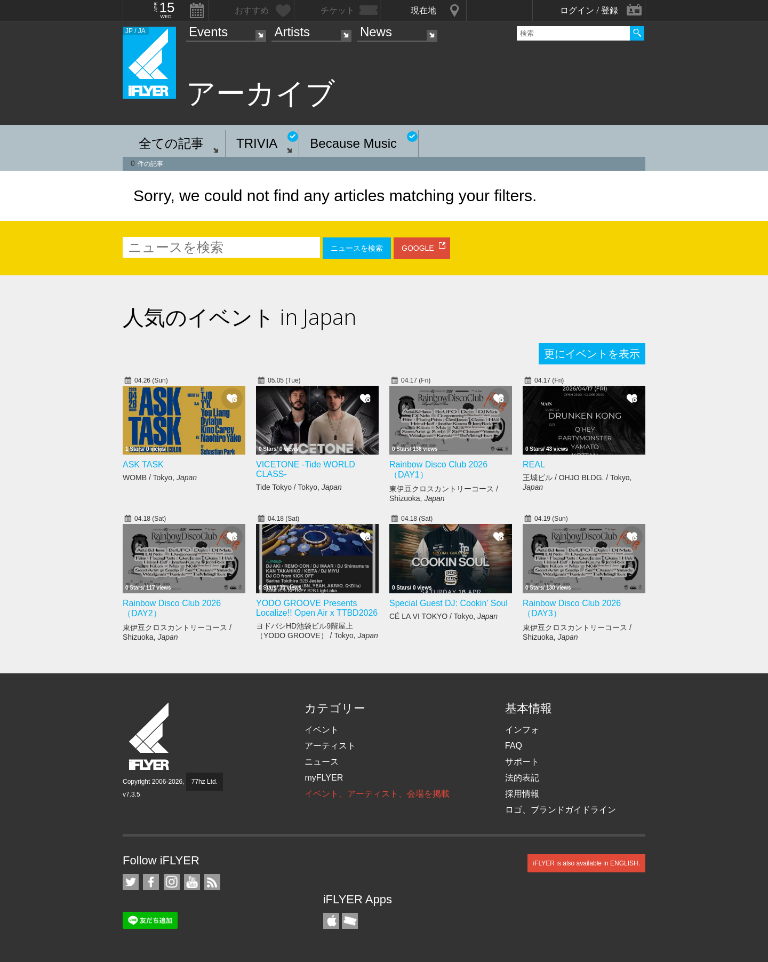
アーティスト (330, 745)
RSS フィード (212, 882)
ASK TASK (143, 464)
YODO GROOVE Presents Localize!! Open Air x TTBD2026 (317, 608)
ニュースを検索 (357, 248)
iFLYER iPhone (331, 921)
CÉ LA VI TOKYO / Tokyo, (443, 616)
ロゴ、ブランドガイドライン (560, 809)
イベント (322, 729)
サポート (522, 761)
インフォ (522, 729)
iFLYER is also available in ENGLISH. (586, 863)
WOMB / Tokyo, (160, 477)
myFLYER (324, 777)
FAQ (513, 745)
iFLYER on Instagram (172, 882)
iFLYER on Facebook (151, 882)
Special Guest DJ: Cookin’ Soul (448, 603)
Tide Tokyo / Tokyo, (299, 487)
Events (208, 32)
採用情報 (522, 793)
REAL (534, 464)
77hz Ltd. (204, 781)
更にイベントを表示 (592, 354)
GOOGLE (418, 248)
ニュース (322, 761)
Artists (292, 32)
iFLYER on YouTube (192, 882)
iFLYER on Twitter (131, 882)
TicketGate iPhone (350, 921)
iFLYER (150, 737)
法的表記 (522, 777)
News (376, 32)
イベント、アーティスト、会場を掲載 (377, 793)
